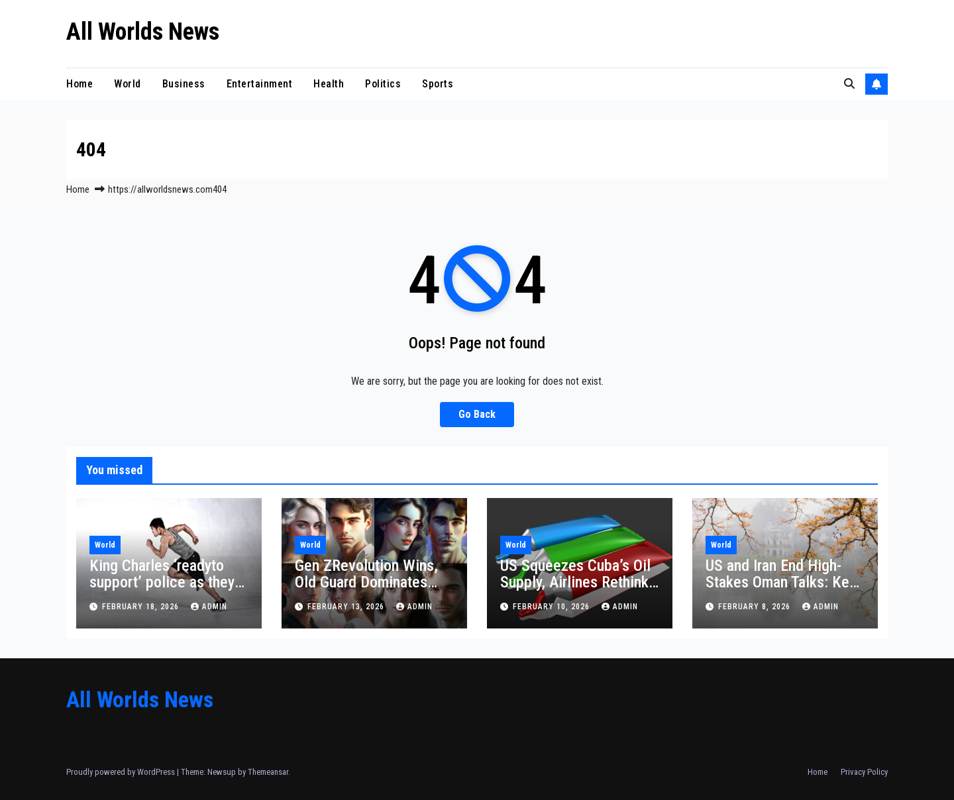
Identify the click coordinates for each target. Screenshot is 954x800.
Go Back (477, 414)
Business (183, 83)
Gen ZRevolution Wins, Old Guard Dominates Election (366, 582)
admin (209, 606)
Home (79, 83)
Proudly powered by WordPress (121, 772)
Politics (383, 83)
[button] (849, 83)
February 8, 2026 (755, 606)
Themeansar (268, 772)
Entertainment (260, 83)
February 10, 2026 (552, 606)
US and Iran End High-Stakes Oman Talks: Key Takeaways (781, 582)
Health (328, 83)
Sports (437, 83)
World (127, 83)
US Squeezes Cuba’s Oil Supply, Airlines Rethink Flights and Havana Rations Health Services (576, 590)
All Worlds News (142, 32)
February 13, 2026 (347, 606)
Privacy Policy (864, 772)
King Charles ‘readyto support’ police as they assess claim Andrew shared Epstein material (163, 590)
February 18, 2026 (142, 606)
